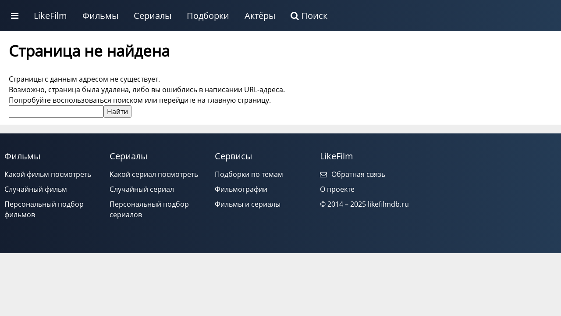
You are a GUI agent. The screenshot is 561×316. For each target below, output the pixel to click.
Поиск (309, 16)
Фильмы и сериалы (247, 204)
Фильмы (100, 16)
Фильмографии (241, 189)
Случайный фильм (35, 189)
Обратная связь (352, 174)
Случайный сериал (142, 189)
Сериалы (152, 16)
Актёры (260, 16)
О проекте (337, 189)
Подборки (208, 16)
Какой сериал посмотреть (154, 174)
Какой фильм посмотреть (47, 174)
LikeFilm (50, 16)
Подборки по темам (249, 174)
